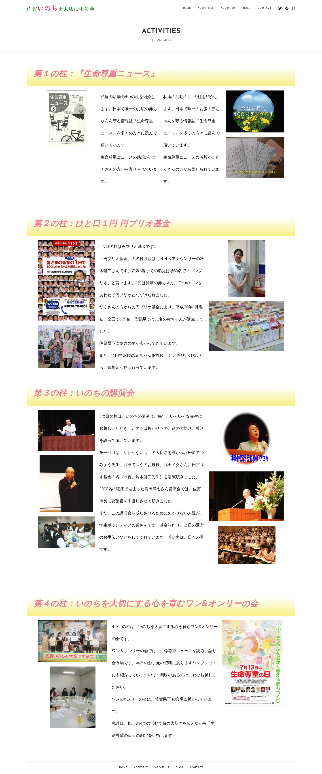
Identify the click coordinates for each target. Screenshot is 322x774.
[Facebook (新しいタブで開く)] (287, 8)
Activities (141, 767)
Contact (196, 767)
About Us (162, 767)
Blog (179, 767)
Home (123, 767)
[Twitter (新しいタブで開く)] (280, 8)
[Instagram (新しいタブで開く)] (293, 8)
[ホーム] (151, 39)
